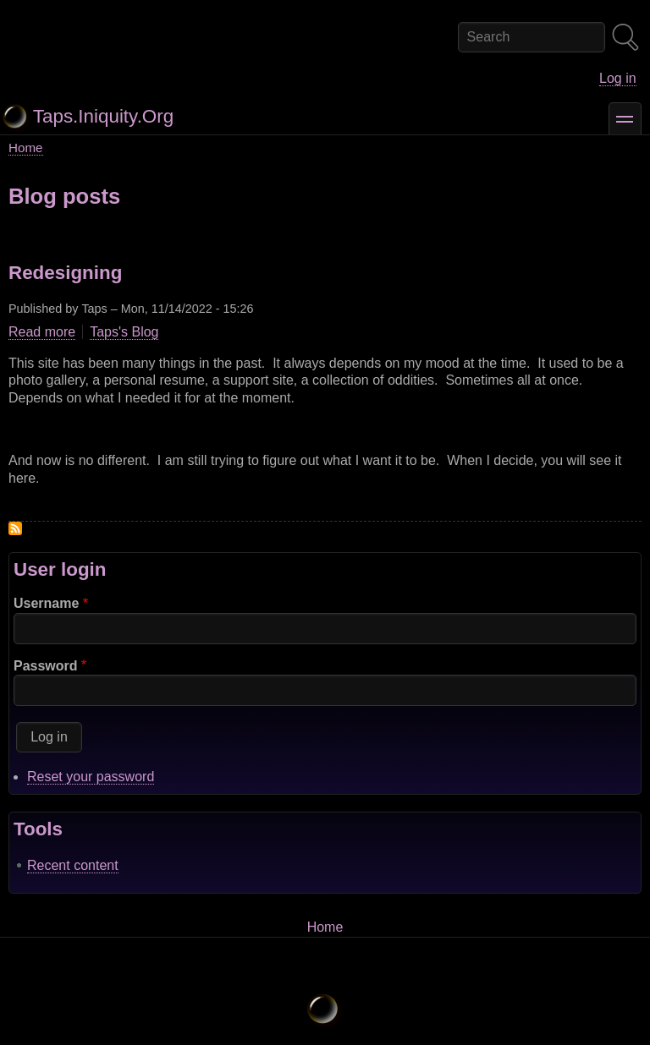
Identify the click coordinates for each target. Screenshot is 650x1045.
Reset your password (90, 776)
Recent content (72, 865)
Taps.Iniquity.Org (103, 116)
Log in (617, 78)
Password (46, 666)
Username (46, 603)
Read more (41, 332)
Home (25, 147)
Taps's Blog (124, 332)
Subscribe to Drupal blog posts (15, 528)
